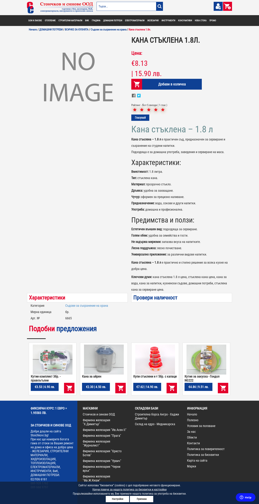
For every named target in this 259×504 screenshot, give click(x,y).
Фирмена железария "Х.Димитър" (96, 422)
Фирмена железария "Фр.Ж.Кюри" (96, 478)
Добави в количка (172, 84)
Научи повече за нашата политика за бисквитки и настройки (129, 489)
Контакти (193, 443)
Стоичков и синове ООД (99, 414)
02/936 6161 (39, 479)
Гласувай (140, 117)
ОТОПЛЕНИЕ (50, 20)
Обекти (192, 437)
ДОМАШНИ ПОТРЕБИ (112, 20)
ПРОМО (212, 20)
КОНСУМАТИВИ (185, 20)
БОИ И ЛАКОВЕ (35, 20)
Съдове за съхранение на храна (86, 305)
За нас (191, 431)
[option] (77, 78)
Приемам (142, 499)
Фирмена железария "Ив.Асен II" (104, 430)
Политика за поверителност (206, 449)
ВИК (87, 20)
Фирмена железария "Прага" (102, 435)
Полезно (192, 420)
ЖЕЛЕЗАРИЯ (153, 20)
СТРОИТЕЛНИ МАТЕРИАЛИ (70, 20)
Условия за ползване (201, 426)
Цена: (136, 53)
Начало (192, 414)
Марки (191, 466)
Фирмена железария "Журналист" (96, 443)
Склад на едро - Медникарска (155, 424)
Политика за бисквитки (203, 455)
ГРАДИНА (96, 20)
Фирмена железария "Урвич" (102, 461)
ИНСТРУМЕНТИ (168, 20)
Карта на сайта (197, 460)
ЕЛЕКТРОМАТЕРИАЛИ (134, 20)
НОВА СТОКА (200, 20)
